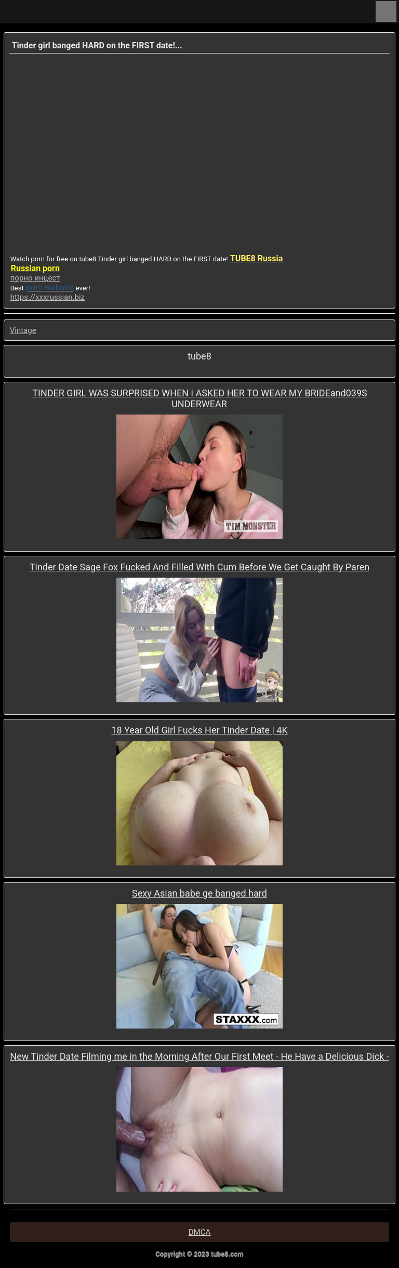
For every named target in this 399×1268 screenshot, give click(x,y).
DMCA (200, 1232)
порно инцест (35, 278)
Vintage (23, 330)
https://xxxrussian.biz (47, 297)
